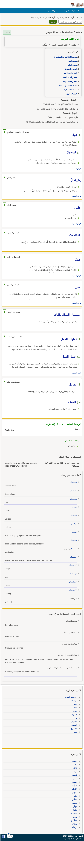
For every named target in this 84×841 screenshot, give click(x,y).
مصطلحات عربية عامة (67, 86)
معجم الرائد (71, 65)
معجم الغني (71, 61)
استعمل (74, 532)
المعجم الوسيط (70, 69)
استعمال (73, 549)
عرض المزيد (76, 169)
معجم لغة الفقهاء (69, 81)
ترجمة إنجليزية (70, 94)
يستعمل (73, 524)
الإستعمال (73, 565)
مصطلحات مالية (70, 90)
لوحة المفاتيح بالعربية (71, 11)
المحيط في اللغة (69, 73)
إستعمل (74, 507)
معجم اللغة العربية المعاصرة (65, 57)
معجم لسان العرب (69, 77)
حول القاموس (52, 11)
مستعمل (73, 482)
